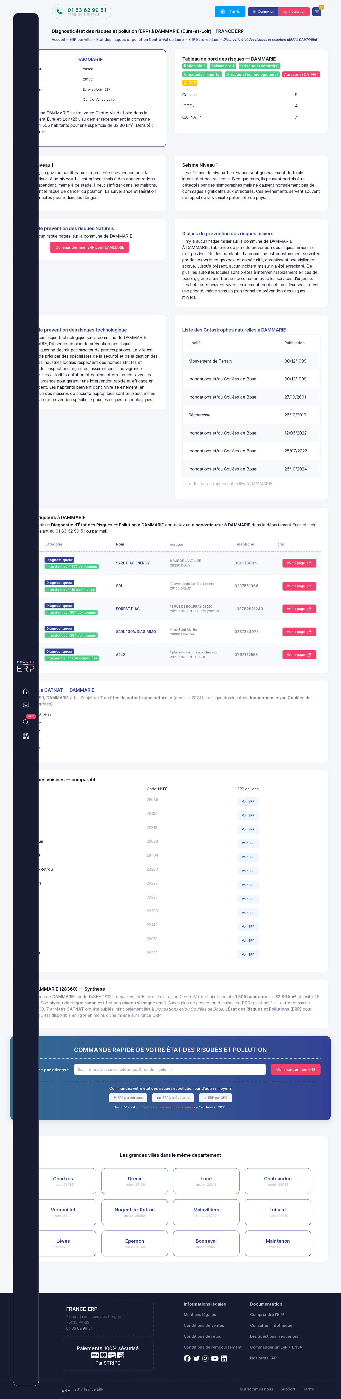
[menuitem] (59, 39)
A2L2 (147, 667)
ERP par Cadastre (195, 1116)
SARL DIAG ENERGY (160, 575)
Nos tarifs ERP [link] (263, 1358)
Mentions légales (200, 1314)
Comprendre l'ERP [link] (267, 1314)
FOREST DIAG (154, 621)
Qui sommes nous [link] (256, 1389)
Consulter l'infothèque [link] (271, 1325)
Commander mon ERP (295, 1088)
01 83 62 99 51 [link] (79, 1328)
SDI (146, 598)
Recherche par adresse (83, 1088)
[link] (26, 691)
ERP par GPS (237, 1116)
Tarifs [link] (234, 11)
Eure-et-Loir (96, 543)
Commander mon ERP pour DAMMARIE (118, 253)
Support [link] (288, 1389)
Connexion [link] (265, 11)
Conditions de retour (203, 1336)
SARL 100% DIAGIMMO (163, 644)
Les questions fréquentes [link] (274, 1336)
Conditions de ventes (204, 1325)
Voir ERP (259, 814)
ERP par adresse (149, 1116)
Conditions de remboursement (213, 1347)
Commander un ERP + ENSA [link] (276, 1347)
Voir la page (296, 575)
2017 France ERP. (89, 1389)
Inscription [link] (296, 11)
